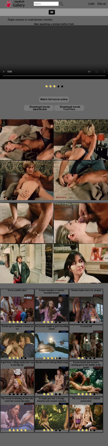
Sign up (101, 3)
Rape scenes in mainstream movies (30, 19)
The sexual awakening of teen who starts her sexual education (17, 399)
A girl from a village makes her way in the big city (17, 363)
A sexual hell (86, 326)
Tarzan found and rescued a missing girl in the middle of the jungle (86, 365)
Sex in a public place (17, 290)
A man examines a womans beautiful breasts (51, 291)
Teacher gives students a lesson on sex (17, 327)
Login (91, 3)
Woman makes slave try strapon (86, 290)
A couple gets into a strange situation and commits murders (51, 399)
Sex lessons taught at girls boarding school (51, 327)
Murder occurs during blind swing (52, 362)
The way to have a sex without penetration (86, 399)
